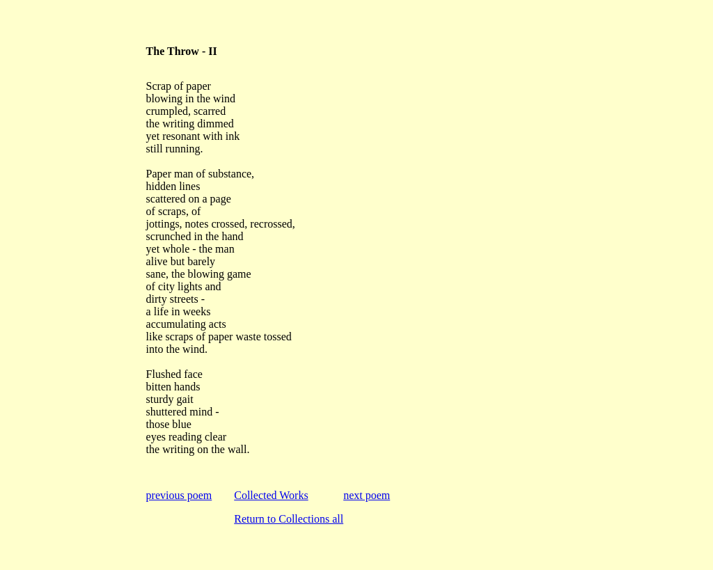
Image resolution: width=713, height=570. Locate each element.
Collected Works (271, 495)
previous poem (179, 495)
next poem (366, 495)
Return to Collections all (288, 519)
